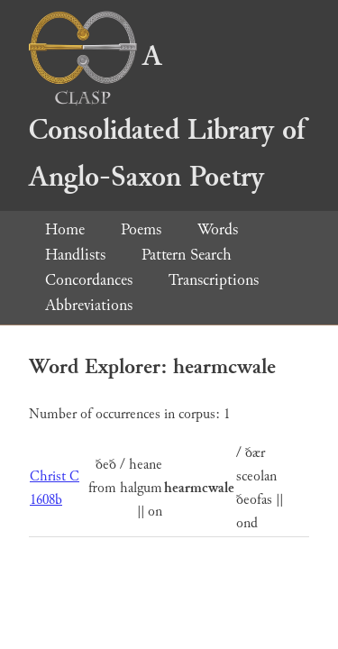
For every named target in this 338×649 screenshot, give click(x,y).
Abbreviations (88, 305)
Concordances (88, 280)
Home (65, 229)
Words (217, 229)
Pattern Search (187, 254)
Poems (141, 229)
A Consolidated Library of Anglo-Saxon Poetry (167, 116)
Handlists (75, 254)
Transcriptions (214, 280)
